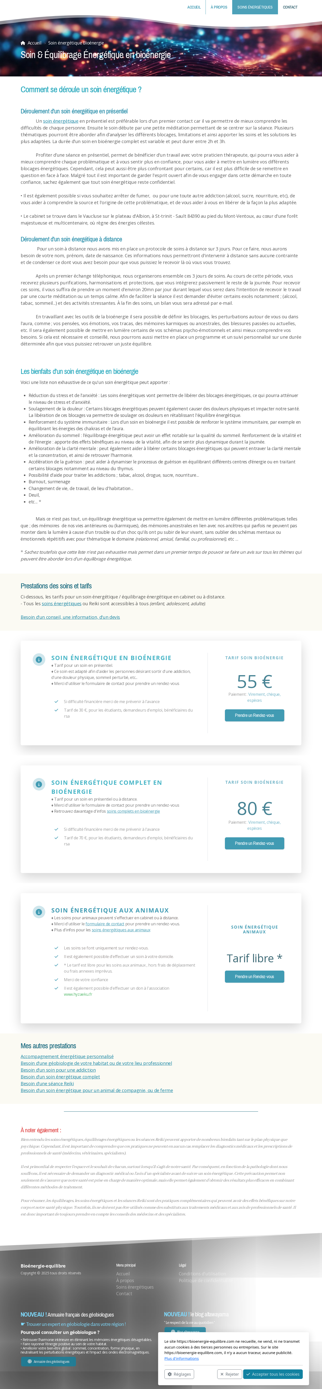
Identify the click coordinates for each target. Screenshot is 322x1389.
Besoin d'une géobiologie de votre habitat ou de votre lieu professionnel (96, 1063)
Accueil (35, 43)
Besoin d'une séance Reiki (47, 1083)
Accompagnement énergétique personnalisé (67, 1056)
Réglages (106, 1374)
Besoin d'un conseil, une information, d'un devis (70, 617)
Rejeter (157, 1374)
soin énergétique (60, 121)
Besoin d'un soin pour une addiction (58, 1070)
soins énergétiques (62, 603)
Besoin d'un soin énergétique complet (60, 1077)
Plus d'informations (109, 1358)
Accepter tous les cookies (200, 1374)
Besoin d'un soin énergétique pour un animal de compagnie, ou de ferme (97, 1090)
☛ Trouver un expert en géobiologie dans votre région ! (73, 1324)
